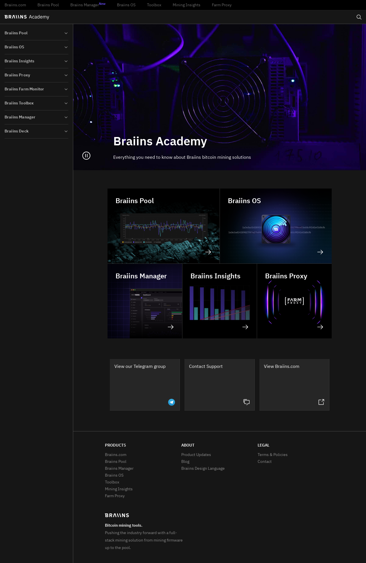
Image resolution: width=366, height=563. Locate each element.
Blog (185, 462)
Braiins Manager (88, 5)
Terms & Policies (273, 455)
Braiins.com (15, 5)
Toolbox (154, 5)
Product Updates (196, 455)
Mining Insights (186, 5)
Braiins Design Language (203, 469)
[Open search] (359, 17)
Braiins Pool (48, 5)
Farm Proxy (222, 5)
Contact (265, 462)
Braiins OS (126, 5)
